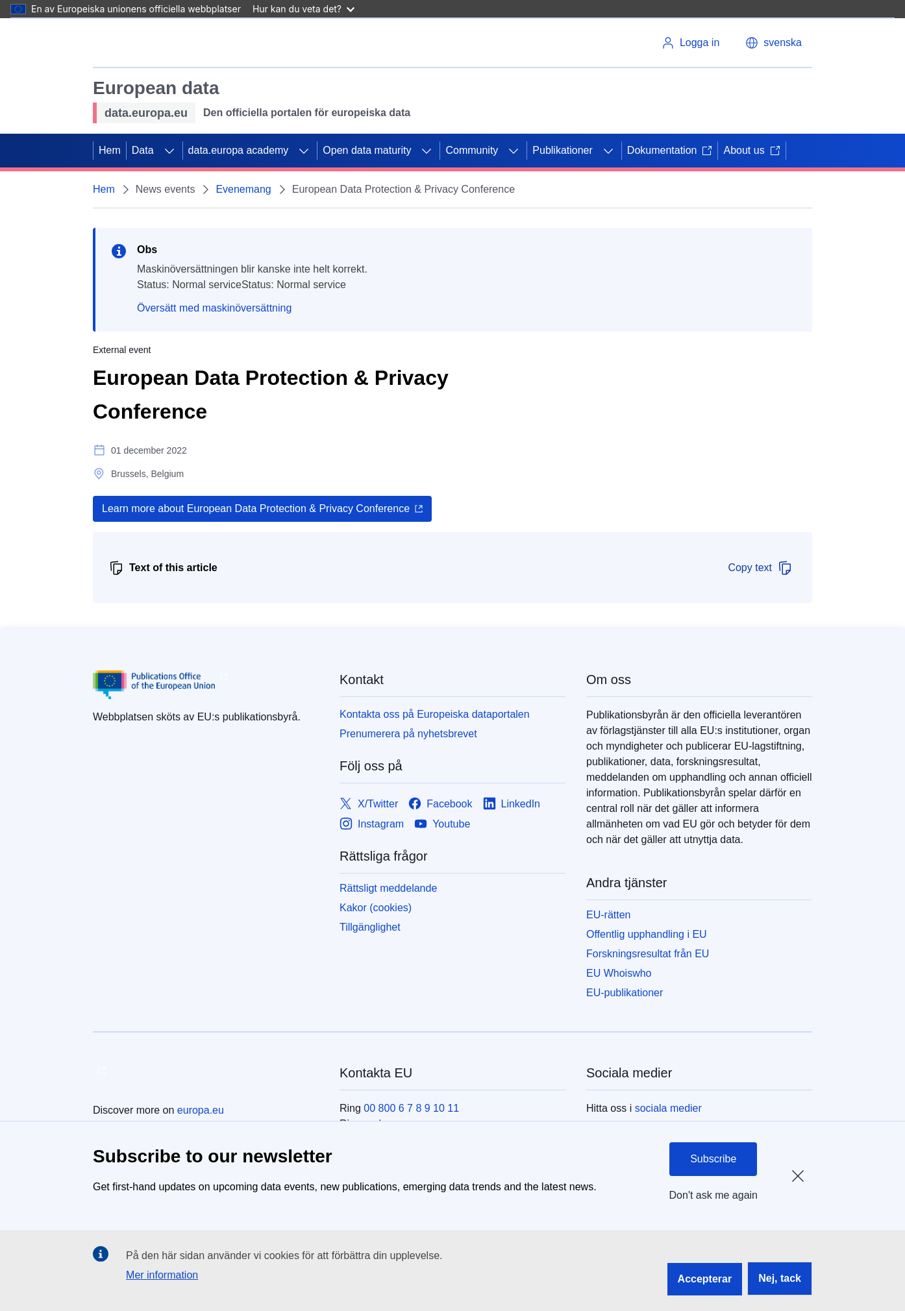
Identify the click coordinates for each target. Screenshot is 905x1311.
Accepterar (705, 1278)
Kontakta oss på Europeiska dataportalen (435, 714)
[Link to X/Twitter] (369, 803)
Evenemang (243, 189)
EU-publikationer (624, 992)
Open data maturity (367, 150)
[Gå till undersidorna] (169, 150)
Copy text (760, 568)
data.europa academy (238, 150)
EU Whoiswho (618, 973)
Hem (110, 150)
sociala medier (668, 1108)
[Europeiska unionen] (149, 43)
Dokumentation (670, 150)
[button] (773, 43)
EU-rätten (608, 914)
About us (751, 150)
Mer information (162, 1274)
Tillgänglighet (370, 927)
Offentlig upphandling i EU (646, 934)
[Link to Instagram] (372, 823)
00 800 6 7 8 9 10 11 (411, 1108)
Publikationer (562, 150)
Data (143, 150)
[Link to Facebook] (440, 803)
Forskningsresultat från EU (647, 953)
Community (471, 150)
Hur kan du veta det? (303, 8)
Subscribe (713, 1158)
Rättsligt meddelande (388, 888)
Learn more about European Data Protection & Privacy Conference (256, 508)
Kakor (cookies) (376, 907)
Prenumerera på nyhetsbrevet (408, 733)
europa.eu (200, 1110)
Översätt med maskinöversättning (214, 307)
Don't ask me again (713, 1195)
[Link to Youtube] (442, 823)
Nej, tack (779, 1278)
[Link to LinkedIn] (512, 803)
